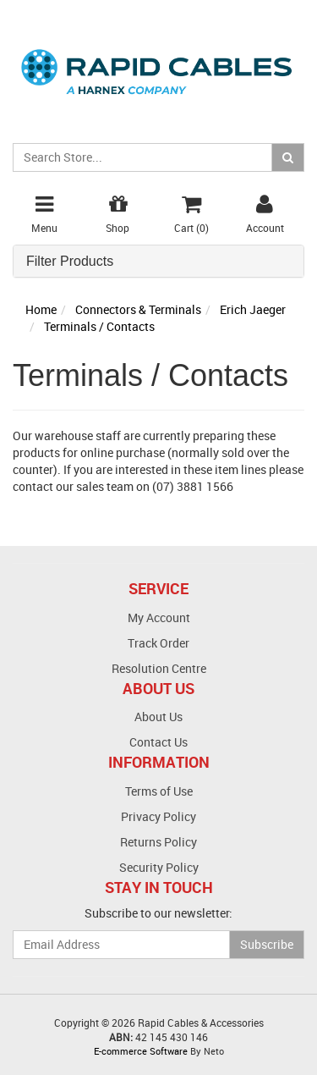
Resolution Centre (159, 668)
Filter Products (69, 261)
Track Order (158, 643)
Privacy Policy (158, 816)
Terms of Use (159, 791)
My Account (159, 617)
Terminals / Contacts (99, 326)
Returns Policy (158, 842)
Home (41, 309)
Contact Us (158, 742)
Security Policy (159, 867)
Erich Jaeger (253, 309)
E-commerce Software (141, 1051)
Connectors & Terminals (138, 309)
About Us (158, 716)
